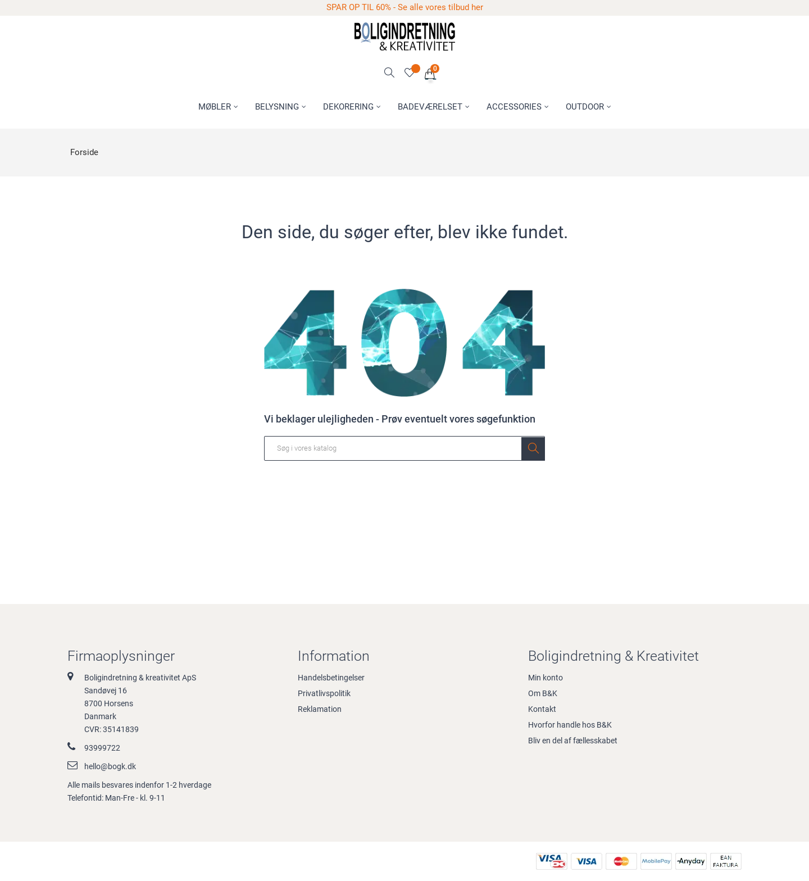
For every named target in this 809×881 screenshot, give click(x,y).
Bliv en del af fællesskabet (572, 740)
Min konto (545, 677)
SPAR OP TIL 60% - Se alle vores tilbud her (404, 7)
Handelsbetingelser (331, 677)
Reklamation (320, 709)
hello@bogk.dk (110, 766)
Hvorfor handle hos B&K (570, 724)
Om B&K (542, 693)
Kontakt (542, 709)
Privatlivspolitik (324, 693)
